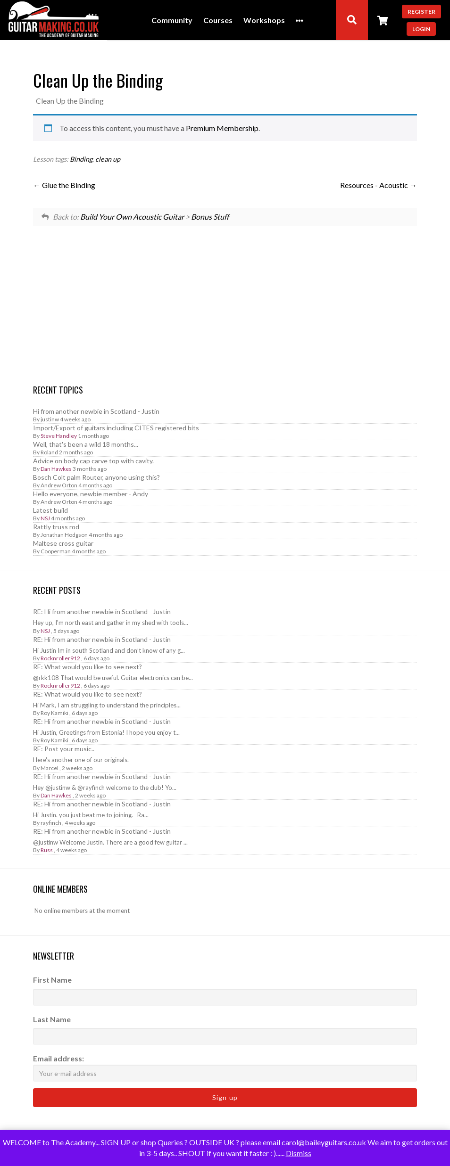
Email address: (225, 1068)
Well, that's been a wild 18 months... (85, 444)
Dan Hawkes (56, 468)
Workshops (264, 20)
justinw (50, 419)
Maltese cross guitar (63, 543)
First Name (52, 979)
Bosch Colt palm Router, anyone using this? (96, 477)
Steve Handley (59, 435)
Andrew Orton (59, 485)
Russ (47, 850)
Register (421, 11)
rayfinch (51, 822)
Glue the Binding (64, 185)
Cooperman (56, 551)
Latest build (50, 510)
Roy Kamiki (54, 712)
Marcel (49, 768)
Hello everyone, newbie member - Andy (90, 494)
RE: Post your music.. (63, 749)
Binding (81, 159)
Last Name (52, 1019)
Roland (49, 452)
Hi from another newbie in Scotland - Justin (96, 411)
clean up (107, 159)
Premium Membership (222, 127)
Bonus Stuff (210, 216)
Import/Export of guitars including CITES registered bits (116, 428)
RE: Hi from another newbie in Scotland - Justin (102, 612)
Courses (218, 20)
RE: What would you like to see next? (87, 667)
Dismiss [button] (298, 1153)
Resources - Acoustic (378, 185)
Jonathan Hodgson (64, 534)
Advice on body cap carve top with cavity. (93, 461)
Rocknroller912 (60, 658)
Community (171, 20)
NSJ (45, 518)
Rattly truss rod (56, 527)
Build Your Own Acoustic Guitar (132, 216)
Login (421, 29)
